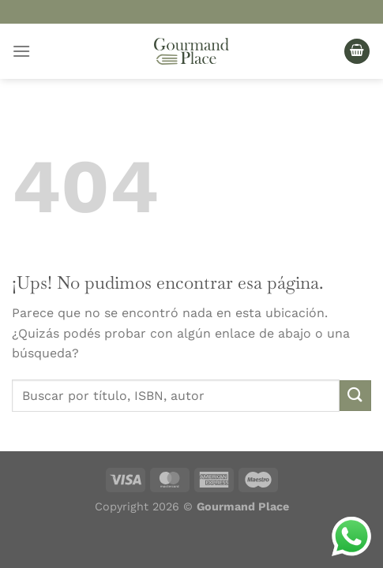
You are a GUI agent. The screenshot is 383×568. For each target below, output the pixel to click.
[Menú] (21, 51)
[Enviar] (355, 395)
